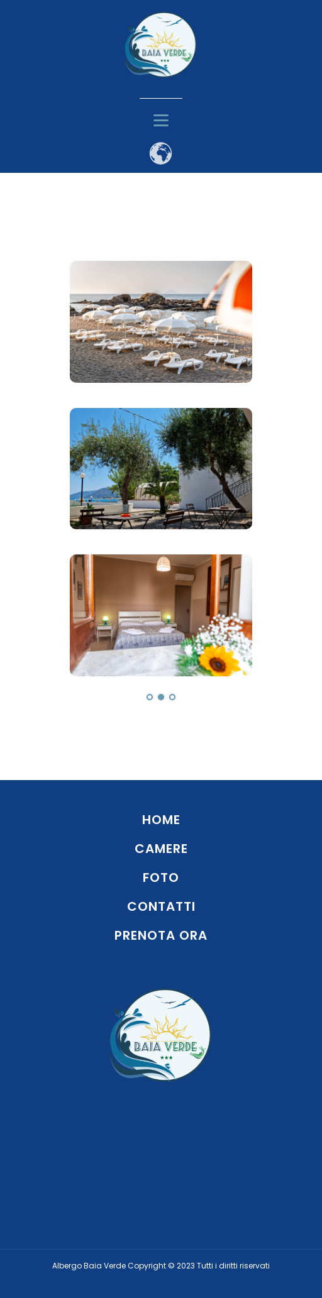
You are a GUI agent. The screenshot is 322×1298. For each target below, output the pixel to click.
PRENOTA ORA (161, 935)
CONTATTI (161, 906)
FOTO (161, 877)
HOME (161, 820)
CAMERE (161, 848)
